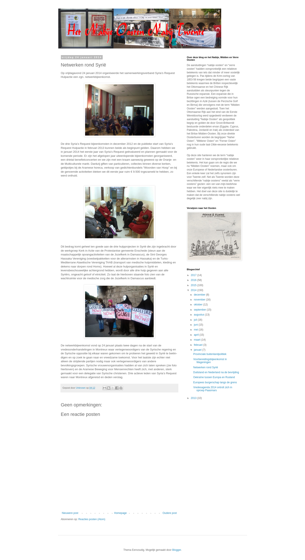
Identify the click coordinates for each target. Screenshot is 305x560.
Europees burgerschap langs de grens (215, 382)
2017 (194, 275)
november (200, 299)
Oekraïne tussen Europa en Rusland (214, 377)
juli (196, 319)
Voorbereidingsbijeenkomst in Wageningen (210, 361)
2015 (194, 285)
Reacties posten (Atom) (91, 519)
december (200, 294)
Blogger (176, 549)
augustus (199, 314)
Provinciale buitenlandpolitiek (209, 354)
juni (196, 324)
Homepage (120, 513)
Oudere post (169, 513)
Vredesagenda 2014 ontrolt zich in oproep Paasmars (212, 389)
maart (197, 339)
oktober (198, 304)
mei (196, 329)
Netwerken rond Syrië (205, 367)
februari (198, 344)
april (196, 334)
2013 (194, 398)
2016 (194, 280)
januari (198, 349)
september (200, 309)
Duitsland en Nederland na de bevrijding (216, 372)
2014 (194, 290)
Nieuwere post (70, 513)
